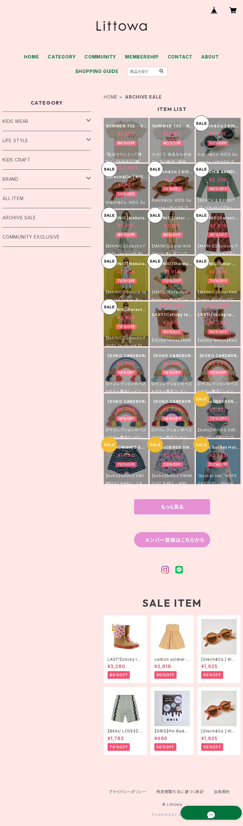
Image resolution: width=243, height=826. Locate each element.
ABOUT (210, 56)
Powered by (172, 814)
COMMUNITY (100, 56)
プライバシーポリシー (127, 791)
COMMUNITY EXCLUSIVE (31, 237)
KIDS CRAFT (17, 159)
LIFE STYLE (15, 140)
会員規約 (222, 791)
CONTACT (180, 56)
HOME (31, 56)
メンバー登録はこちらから (175, 540)
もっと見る (172, 507)
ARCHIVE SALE (19, 217)
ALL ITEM (13, 198)
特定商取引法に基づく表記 (180, 791)
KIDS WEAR (15, 121)
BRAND (11, 179)
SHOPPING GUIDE (97, 71)
